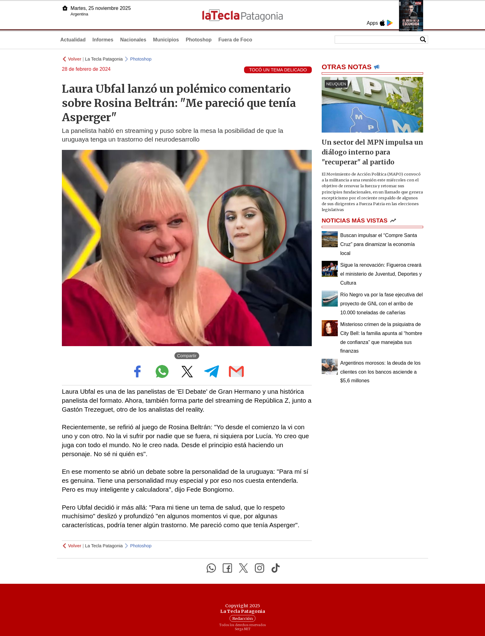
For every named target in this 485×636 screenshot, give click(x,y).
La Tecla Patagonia (104, 59)
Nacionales (133, 39)
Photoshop (199, 39)
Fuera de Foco (235, 39)
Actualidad (73, 39)
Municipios (166, 39)
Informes (103, 39)
